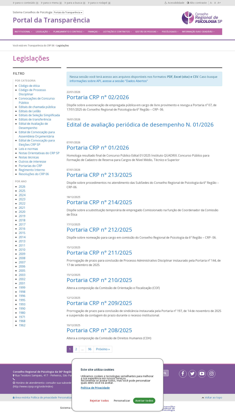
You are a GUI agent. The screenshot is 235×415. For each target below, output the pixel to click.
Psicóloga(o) (169, 31)
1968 (22, 321)
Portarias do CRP (30, 166)
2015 (22, 233)
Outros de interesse (32, 161)
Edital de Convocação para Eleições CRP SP (37, 142)
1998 (22, 292)
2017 (22, 224)
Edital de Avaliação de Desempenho (33, 126)
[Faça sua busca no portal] (132, 373)
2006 (22, 266)
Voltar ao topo (213, 397)
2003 (22, 275)
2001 (22, 283)
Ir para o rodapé (99, 2)
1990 (22, 308)
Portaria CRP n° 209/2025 (99, 303)
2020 (22, 212)
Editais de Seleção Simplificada (39, 115)
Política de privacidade (44, 397)
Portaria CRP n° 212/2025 (99, 229)
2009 (22, 254)
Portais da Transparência (68, 12)
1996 (22, 296)
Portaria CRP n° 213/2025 (99, 174)
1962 (22, 325)
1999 (22, 287)
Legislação (42, 31)
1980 (22, 313)
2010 (22, 250)
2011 (22, 245)
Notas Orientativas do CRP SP (39, 153)
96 (89, 349)
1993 (22, 304)
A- (211, 2)
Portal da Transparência (51, 20)
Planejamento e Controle (67, 31)
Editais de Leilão (30, 111)
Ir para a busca (74, 2)
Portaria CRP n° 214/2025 (99, 202)
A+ (219, 2)
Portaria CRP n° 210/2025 (99, 280)
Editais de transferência (35, 119)
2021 (22, 208)
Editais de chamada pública (37, 107)
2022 (22, 203)
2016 (22, 229)
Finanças (93, 31)
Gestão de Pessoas (145, 31)
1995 (22, 300)
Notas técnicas (29, 157)
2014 (22, 237)
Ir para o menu (51, 2)
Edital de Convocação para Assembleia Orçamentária (37, 134)
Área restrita (22, 397)
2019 (22, 216)
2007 (22, 262)
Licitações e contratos (116, 31)
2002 (22, 279)
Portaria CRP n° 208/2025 (99, 330)
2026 (22, 187)
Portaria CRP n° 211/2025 (99, 252)
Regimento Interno (32, 170)
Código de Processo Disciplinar (32, 92)
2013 (22, 241)
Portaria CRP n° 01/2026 (98, 147)
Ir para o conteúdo (25, 2)
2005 (22, 271)
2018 (22, 220)
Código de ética (29, 86)
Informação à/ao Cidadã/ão (197, 31)
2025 (22, 191)
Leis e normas (28, 149)
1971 (22, 317)
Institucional (22, 31)
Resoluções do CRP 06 (34, 174)
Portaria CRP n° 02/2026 (98, 97)
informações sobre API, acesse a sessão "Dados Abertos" (109, 81)
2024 (22, 195)
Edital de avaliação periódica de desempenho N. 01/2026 (140, 124)
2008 (22, 258)
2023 (22, 199)
